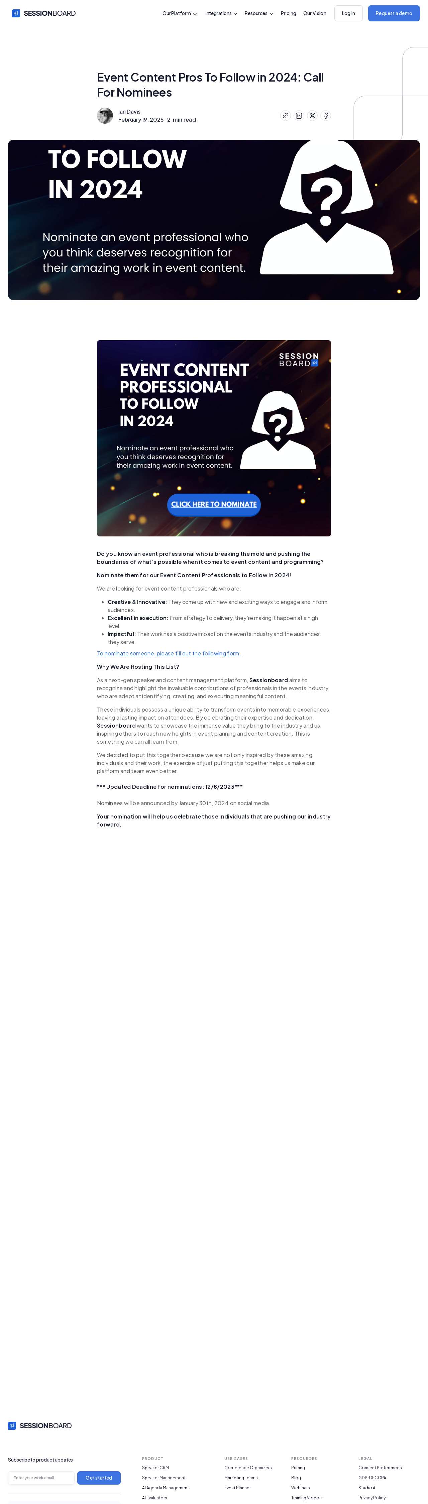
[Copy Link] (285, 115)
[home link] (40, 1425)
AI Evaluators (154, 1498)
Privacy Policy (372, 1498)
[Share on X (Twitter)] (312, 115)
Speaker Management (164, 1478)
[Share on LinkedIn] (299, 115)
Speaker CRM (155, 1468)
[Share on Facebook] (325, 115)
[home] (42, 13)
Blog (296, 1478)
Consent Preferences (380, 1467)
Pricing (289, 13)
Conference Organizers (248, 1468)
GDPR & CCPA (372, 1478)
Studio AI (367, 1488)
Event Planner (237, 1488)
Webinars (300, 1488)
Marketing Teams (241, 1478)
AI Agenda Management (165, 1488)
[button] (180, 13)
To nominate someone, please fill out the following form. (169, 653)
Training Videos (306, 1498)
